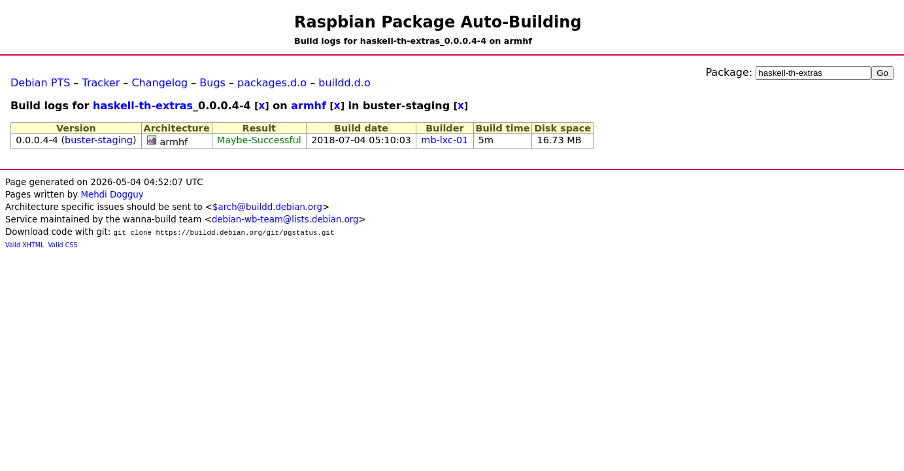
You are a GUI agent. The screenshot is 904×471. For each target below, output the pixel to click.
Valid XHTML (24, 245)
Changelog (159, 83)
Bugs (212, 83)
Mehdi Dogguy (111, 195)
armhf (308, 105)
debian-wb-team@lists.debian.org (285, 219)
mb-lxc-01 (444, 140)
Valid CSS (63, 245)
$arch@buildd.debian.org (267, 207)
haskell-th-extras (143, 105)
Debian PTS (40, 83)
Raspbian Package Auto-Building (438, 22)
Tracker (101, 83)
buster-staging (99, 140)
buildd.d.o (344, 83)
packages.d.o (272, 83)
